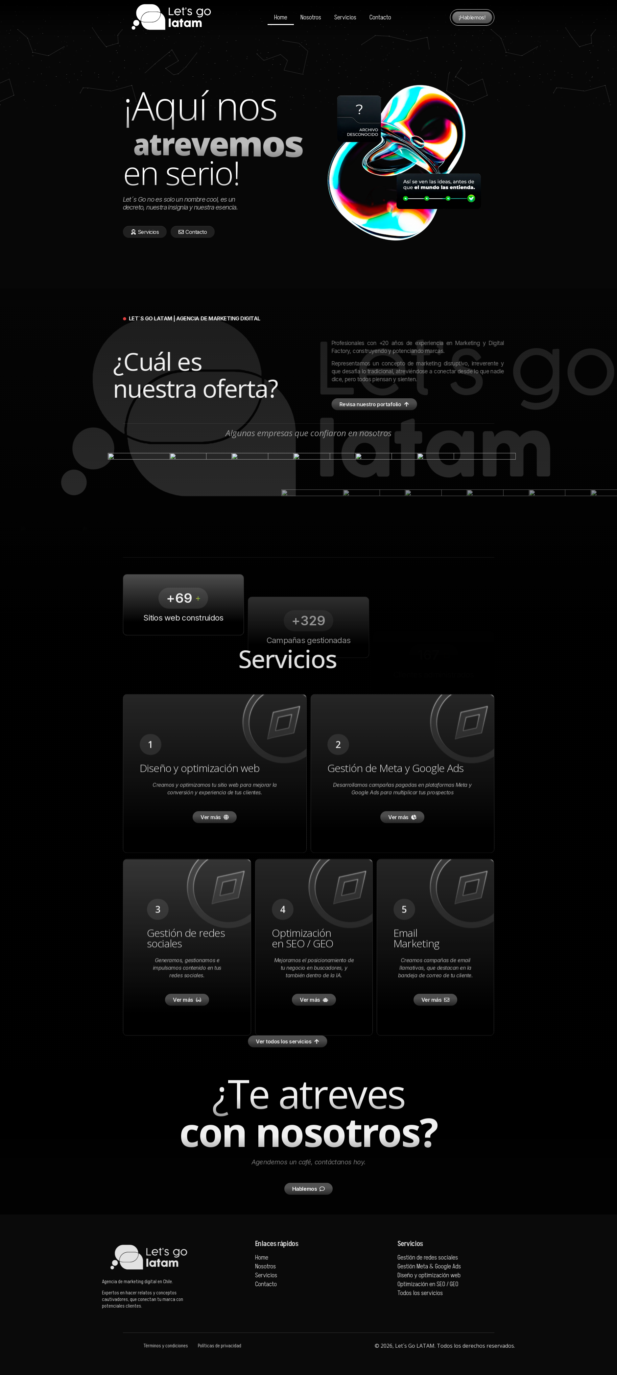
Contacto (380, 17)
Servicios (345, 17)
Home (280, 17)
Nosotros (310, 17)
